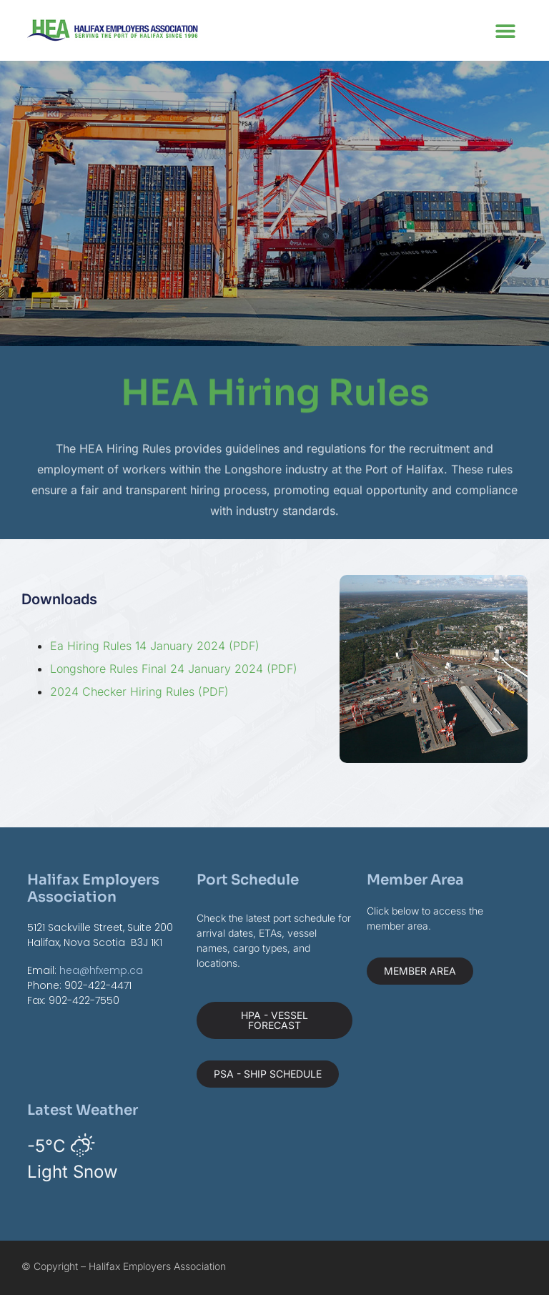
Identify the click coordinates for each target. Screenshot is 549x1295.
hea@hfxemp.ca (101, 970)
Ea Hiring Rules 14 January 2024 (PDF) (154, 646)
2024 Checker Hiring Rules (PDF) (139, 691)
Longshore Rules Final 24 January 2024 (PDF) (173, 668)
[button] (506, 30)
